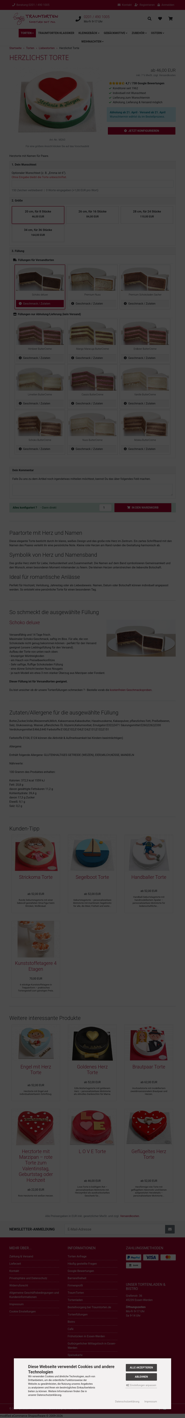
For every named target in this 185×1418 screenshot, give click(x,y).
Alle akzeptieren (141, 1367)
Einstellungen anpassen (141, 1385)
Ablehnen (141, 1376)
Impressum (150, 1401)
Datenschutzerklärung (127, 1401)
